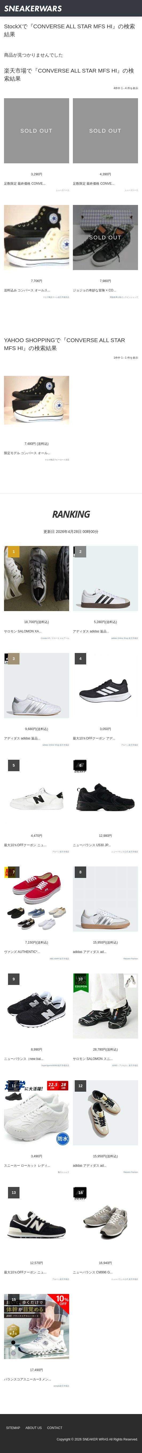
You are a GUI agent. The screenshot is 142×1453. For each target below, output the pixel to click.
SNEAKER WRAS (95, 1439)
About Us (34, 1428)
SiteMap (13, 1428)
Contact (54, 1428)
